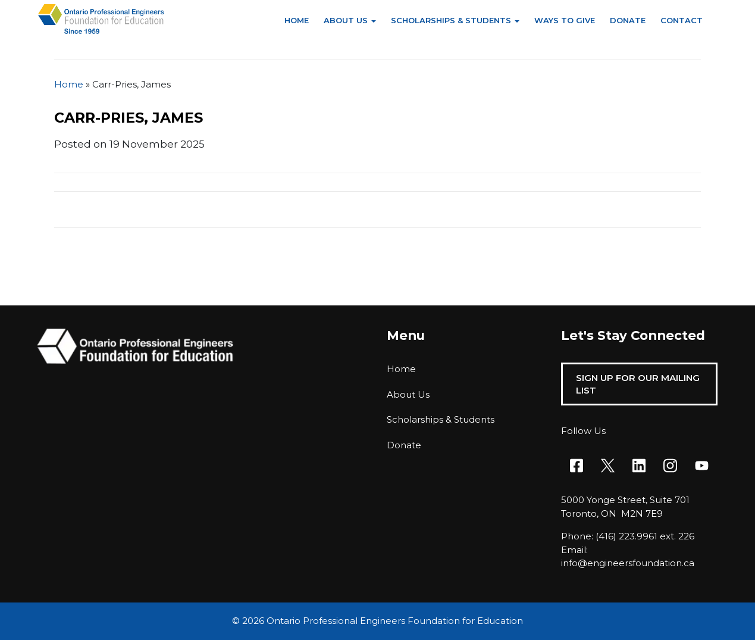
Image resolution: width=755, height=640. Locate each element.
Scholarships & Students (451, 20)
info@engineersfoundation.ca (627, 563)
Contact (681, 20)
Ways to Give (564, 20)
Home (296, 20)
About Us (346, 20)
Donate (628, 20)
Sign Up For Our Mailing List (638, 384)
